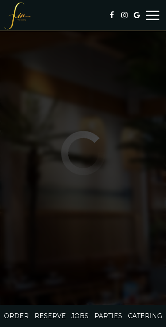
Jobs (80, 316)
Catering (145, 316)
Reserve (50, 316)
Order (16, 316)
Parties (108, 316)
